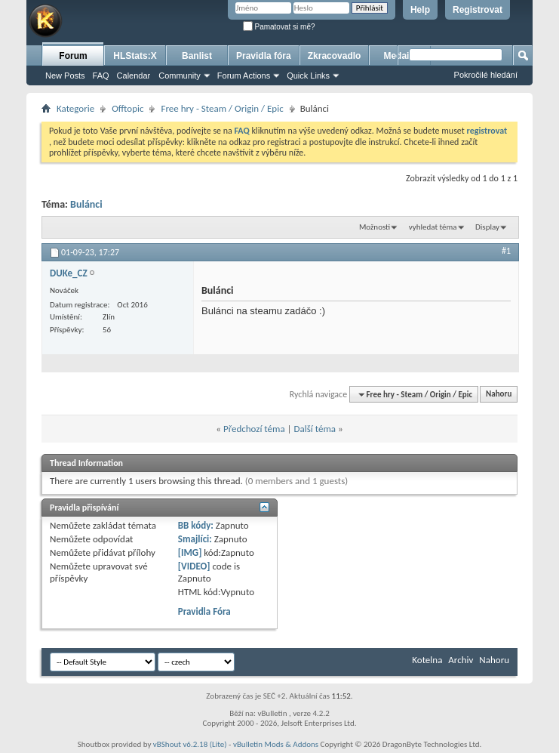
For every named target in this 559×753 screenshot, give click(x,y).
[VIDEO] (194, 566)
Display (487, 227)
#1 (506, 250)
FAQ (101, 75)
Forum (73, 56)
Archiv (460, 659)
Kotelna (427, 659)
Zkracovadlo (334, 56)
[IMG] (190, 552)
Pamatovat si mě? (279, 27)
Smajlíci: (195, 539)
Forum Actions (243, 75)
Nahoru (498, 395)
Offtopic (127, 108)
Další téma (315, 428)
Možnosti (374, 227)
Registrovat (477, 10)
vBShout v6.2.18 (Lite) (190, 744)
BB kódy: (195, 525)
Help (420, 10)
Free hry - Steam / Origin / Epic (222, 108)
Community (179, 75)
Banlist (197, 56)
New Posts (65, 75)
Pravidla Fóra (204, 611)
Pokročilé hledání (486, 74)
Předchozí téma (254, 428)
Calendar (134, 75)
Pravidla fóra (263, 56)
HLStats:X (134, 56)
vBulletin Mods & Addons (275, 744)
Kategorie (75, 108)
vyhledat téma (433, 227)
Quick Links (308, 75)
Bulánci (86, 204)
